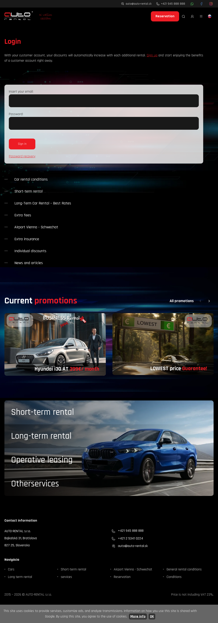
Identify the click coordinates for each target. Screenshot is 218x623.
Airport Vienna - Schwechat (36, 227)
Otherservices (35, 484)
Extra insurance (26, 239)
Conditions (174, 577)
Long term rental (20, 577)
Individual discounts (30, 250)
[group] (55, 344)
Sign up (152, 55)
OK (152, 616)
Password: (16, 114)
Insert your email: (21, 91)
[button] (200, 301)
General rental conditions (184, 569)
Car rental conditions (31, 179)
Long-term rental (41, 436)
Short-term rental (28, 191)
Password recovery (22, 156)
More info (138, 616)
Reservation (164, 16)
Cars (11, 569)
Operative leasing (42, 460)
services (66, 577)
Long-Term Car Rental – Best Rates (42, 203)
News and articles (28, 262)
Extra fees (22, 215)
